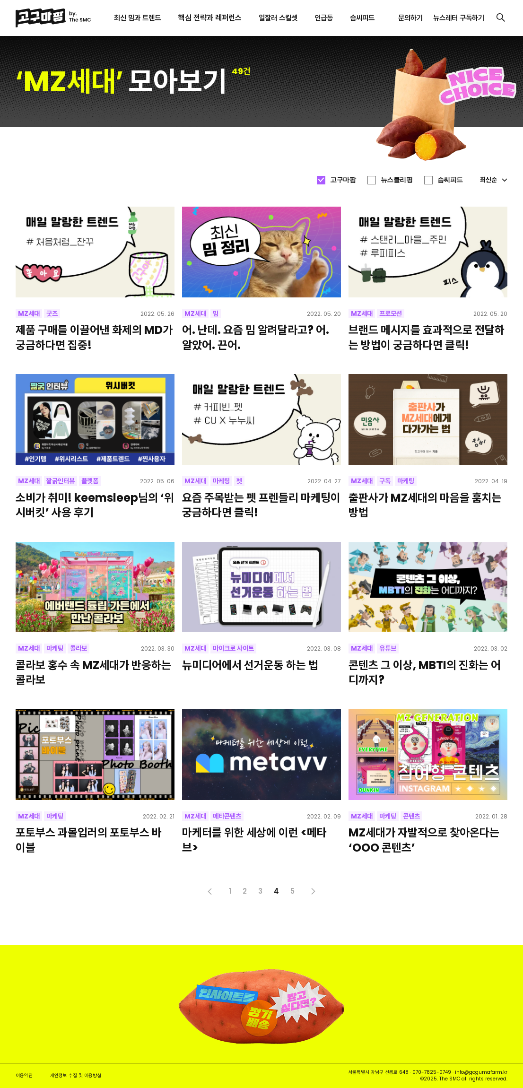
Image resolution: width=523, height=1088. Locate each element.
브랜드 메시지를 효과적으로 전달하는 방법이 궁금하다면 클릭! (427, 337)
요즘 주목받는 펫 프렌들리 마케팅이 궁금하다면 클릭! (261, 505)
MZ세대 (29, 313)
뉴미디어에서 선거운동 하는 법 (250, 665)
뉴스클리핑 (397, 179)
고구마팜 (343, 179)
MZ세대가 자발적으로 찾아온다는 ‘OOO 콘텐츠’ (424, 839)
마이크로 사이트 (233, 648)
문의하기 (410, 18)
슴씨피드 (450, 179)
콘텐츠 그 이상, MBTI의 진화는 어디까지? (425, 672)
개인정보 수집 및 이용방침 (75, 1075)
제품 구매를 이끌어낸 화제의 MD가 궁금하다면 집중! (94, 337)
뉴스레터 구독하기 (458, 18)
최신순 (493, 179)
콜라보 (78, 648)
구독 (385, 481)
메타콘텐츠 (227, 816)
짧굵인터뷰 (60, 481)
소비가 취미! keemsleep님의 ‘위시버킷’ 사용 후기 (95, 505)
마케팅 (221, 481)
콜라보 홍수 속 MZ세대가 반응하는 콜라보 (93, 672)
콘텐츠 (411, 816)
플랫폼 (89, 481)
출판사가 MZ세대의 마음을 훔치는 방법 (425, 505)
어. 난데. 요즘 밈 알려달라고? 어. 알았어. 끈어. (255, 337)
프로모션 (390, 313)
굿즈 (52, 313)
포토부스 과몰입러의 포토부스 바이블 (89, 839)
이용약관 (24, 1075)
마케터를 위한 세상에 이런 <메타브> (254, 839)
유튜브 (387, 648)
